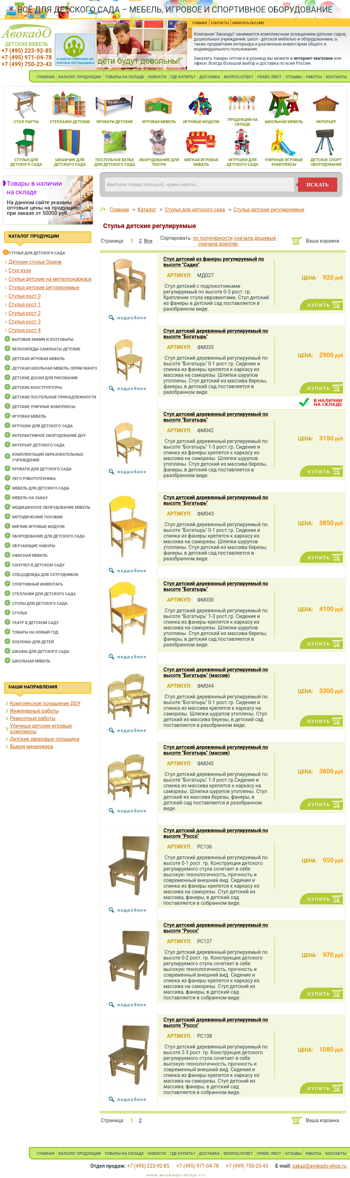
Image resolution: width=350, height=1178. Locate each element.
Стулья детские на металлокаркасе (50, 279)
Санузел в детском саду (38, 565)
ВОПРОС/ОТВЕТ (238, 77)
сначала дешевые (255, 238)
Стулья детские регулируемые (44, 287)
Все (148, 241)
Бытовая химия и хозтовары (42, 339)
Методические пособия (37, 517)
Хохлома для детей (33, 642)
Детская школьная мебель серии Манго (54, 368)
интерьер (326, 122)
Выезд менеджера (31, 746)
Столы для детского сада (40, 603)
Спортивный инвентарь (37, 584)
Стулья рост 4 (25, 330)
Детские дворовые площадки (44, 739)
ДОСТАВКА (210, 77)
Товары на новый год (35, 632)
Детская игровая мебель (38, 358)
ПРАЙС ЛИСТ (269, 77)
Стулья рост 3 (25, 321)
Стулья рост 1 (25, 304)
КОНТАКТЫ (335, 77)
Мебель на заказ (30, 498)
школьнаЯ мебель (284, 122)
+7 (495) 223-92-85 (26, 50)
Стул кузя (20, 270)
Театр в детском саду (35, 622)
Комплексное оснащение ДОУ (45, 703)
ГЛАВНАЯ (45, 77)
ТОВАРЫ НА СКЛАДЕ (124, 77)
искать (318, 184)
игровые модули (201, 122)
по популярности (213, 238)
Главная (119, 209)
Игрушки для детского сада (42, 426)
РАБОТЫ (314, 77)
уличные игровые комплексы (284, 162)
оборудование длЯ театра (159, 162)
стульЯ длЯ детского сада (26, 162)
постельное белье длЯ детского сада (114, 162)
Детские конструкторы (37, 387)
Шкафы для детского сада (40, 651)
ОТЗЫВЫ (293, 77)
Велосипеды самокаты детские (46, 349)
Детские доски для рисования (45, 378)
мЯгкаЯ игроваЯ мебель (201, 162)
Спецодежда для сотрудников (45, 574)
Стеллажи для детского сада (44, 594)
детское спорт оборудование (326, 162)
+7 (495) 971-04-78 (26, 57)
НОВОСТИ (157, 77)
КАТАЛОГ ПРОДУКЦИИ (79, 77)
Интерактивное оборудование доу (49, 435)
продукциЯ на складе (242, 122)
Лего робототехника (34, 478)
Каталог (146, 209)
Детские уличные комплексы (43, 407)
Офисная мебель (30, 555)
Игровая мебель (29, 416)
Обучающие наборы (33, 546)
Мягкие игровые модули (38, 526)
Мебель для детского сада (40, 488)
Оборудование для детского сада (48, 536)
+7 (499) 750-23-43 (26, 64)
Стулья (19, 613)
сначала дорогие (218, 244)
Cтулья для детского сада (37, 253)
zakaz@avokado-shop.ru (319, 1166)
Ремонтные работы (32, 718)
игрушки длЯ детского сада (242, 162)
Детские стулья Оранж (35, 262)
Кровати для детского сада (41, 469)
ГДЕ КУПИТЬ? (183, 77)
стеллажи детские (69, 122)
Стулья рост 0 (25, 296)
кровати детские (114, 122)
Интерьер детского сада (38, 445)
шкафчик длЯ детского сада (70, 162)
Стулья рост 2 (25, 313)
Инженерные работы (34, 711)
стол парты (26, 122)
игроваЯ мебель (159, 122)
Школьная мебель (31, 661)
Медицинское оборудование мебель (51, 507)
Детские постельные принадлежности (54, 397)
